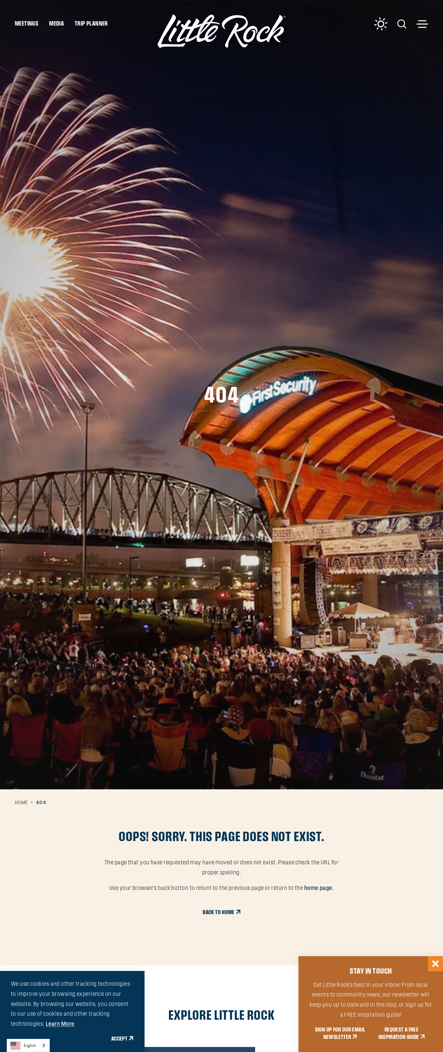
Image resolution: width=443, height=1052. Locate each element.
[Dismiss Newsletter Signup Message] (435, 963)
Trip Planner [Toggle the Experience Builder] (91, 23)
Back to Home (218, 912)
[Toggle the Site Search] (401, 23)
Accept (119, 1039)
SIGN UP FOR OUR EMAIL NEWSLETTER (340, 1033)
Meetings (26, 23)
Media (56, 23)
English (23, 1046)
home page (318, 888)
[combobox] (28, 1045)
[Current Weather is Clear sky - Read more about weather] (381, 24)
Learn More (60, 1024)
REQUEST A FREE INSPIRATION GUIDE (398, 1033)
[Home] (221, 31)
